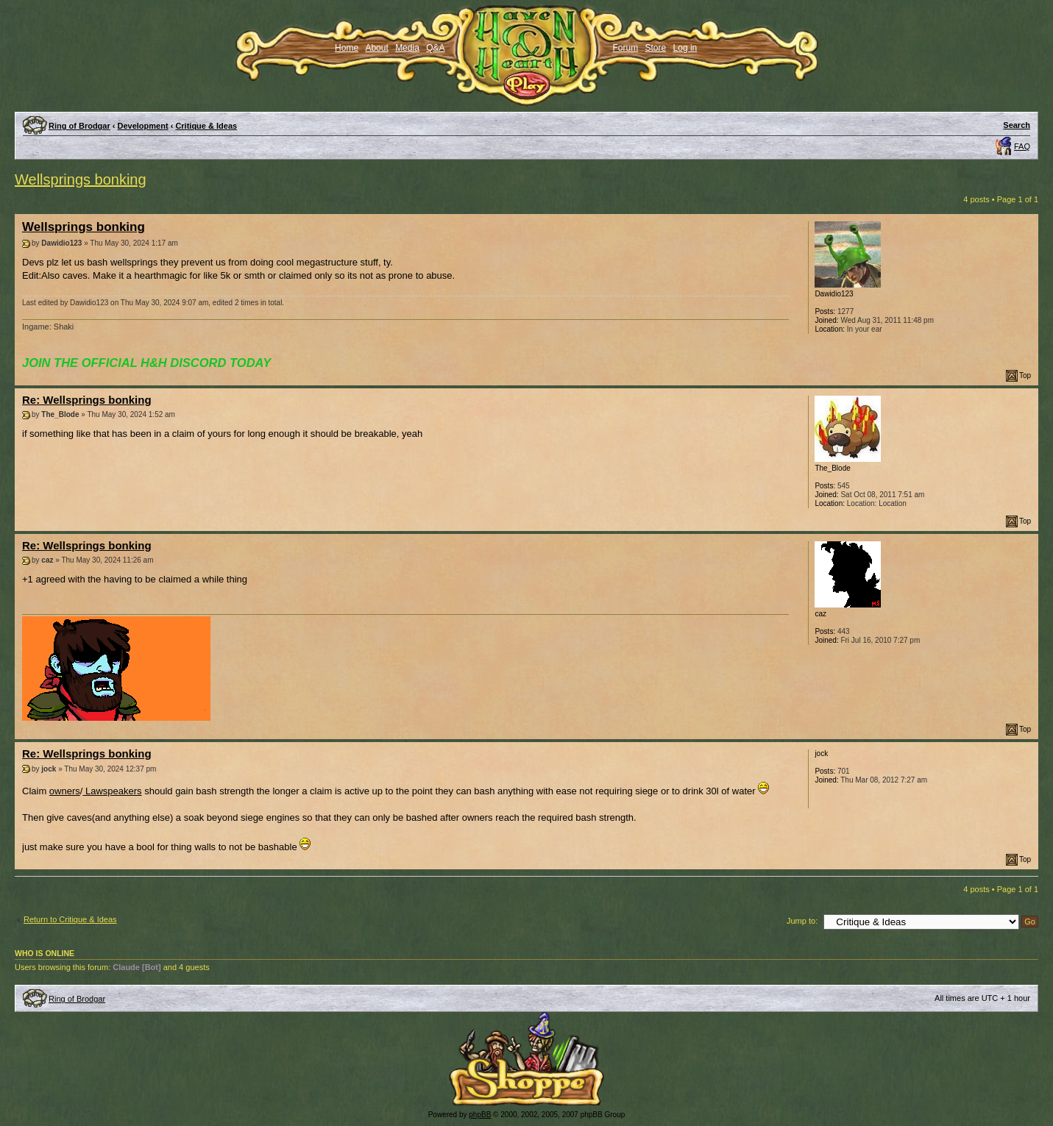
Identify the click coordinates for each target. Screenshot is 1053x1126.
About (376, 48)
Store (656, 48)
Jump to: (802, 920)
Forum (626, 48)
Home (346, 48)
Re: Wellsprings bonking (87, 399)
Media (407, 48)
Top (1025, 375)
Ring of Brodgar (79, 125)
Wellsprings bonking (80, 179)
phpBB (480, 1115)
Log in (685, 48)
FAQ (1022, 146)
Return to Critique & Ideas (70, 919)
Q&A (435, 48)
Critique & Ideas (206, 125)
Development (143, 125)
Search (1016, 125)
